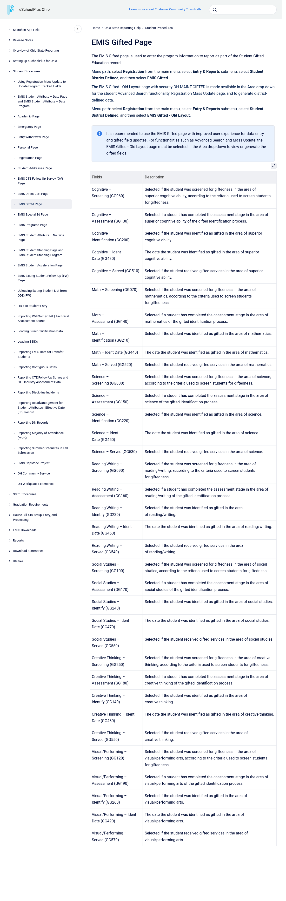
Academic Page (29, 116)
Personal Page (28, 147)
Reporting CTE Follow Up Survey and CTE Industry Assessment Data (43, 380)
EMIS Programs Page (32, 225)
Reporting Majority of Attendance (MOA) (41, 435)
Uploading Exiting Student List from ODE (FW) (42, 293)
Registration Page (30, 158)
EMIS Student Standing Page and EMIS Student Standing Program (40, 252)
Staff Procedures (24, 494)
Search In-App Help (26, 30)
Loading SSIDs (28, 341)
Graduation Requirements (30, 504)
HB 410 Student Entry (32, 306)
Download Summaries (28, 551)
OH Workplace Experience (35, 484)
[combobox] (242, 9)
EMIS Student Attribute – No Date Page (41, 237)
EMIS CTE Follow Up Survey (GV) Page (40, 181)
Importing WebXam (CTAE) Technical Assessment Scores (43, 318)
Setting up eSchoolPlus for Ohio (35, 61)
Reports (18, 540)
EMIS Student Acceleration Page (40, 265)
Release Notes (23, 40)
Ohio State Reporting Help (122, 28)
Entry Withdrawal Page (33, 137)
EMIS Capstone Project (34, 463)
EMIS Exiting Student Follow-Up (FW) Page (43, 278)
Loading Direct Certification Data (40, 331)
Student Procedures (26, 71)
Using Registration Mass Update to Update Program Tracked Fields (42, 84)
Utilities (18, 561)
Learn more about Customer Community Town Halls (165, 9)
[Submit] (215, 10)
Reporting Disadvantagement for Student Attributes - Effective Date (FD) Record (41, 407)
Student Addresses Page (35, 168)
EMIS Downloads (25, 530)
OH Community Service (34, 473)
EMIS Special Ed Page (33, 214)
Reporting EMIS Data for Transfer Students (40, 354)
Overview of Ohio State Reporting (36, 50)
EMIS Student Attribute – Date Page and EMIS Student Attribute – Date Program (42, 101)
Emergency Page (29, 127)
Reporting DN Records (33, 422)
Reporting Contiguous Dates (37, 367)
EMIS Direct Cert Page (33, 194)
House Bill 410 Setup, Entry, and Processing (35, 517)
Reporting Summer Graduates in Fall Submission (43, 450)
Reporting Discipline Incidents (38, 392)
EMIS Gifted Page (30, 204)
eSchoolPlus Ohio (34, 9)
